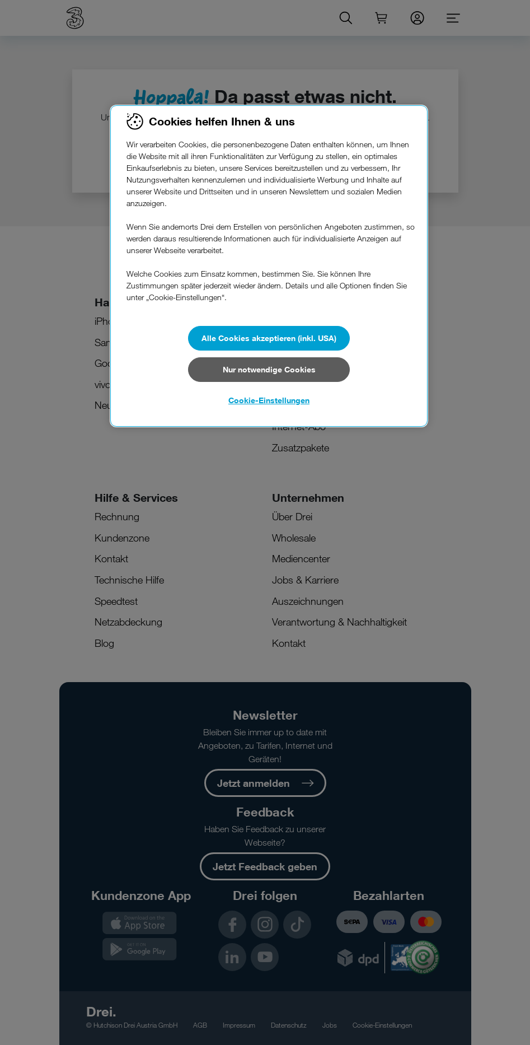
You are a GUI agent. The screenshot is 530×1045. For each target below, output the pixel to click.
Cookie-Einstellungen (268, 400)
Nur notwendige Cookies (269, 369)
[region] (269, 266)
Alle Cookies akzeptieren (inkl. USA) (268, 338)
